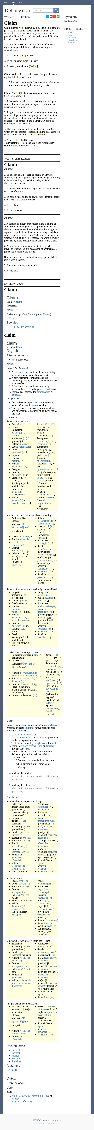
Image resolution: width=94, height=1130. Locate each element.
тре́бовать (52, 1006)
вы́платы (50, 691)
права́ (40, 477)
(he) (27, 895)
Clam (70, 35)
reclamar (41, 809)
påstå (49, 926)
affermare (16, 909)
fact (28, 737)
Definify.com (42, 1120)
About (47, 1124)
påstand (41, 537)
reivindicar (42, 806)
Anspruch (16, 475)
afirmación (42, 568)
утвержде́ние (44, 560)
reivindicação (43, 441)
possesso (17, 986)
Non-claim (72, 38)
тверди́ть (42, 914)
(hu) (20, 491)
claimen (15, 835)
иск (47, 680)
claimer (15, 1055)
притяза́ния (43, 469)
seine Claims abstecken (23, 326)
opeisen (22, 832)
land (54, 743)
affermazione (43, 523)
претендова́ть (44, 820)
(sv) (47, 503)
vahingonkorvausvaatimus (24, 675)
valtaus (15, 611)
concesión (42, 628)
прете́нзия (42, 460)
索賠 (24, 663)
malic (14, 1069)
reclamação (51, 666)
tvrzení (22, 536)
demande (16, 681)
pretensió (24, 444)
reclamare (16, 866)
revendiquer (17, 846)
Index (21, 2)
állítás (14, 564)
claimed (21, 730)
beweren (23, 883)
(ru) (50, 460)
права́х (43, 854)
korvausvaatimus (28, 672)
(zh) (16, 527)
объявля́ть (42, 843)
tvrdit (21, 880)
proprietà (41, 600)
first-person (17, 1095)
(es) (51, 494)
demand (17, 372)
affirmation (17, 545)
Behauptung (17, 550)
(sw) (51, 497)
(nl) (23, 452)
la (30, 980)
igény (14, 491)
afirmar (41, 892)
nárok (22, 446)
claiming (28, 727)
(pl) (50, 435)
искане (15, 432)
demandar (42, 1031)
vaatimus (16, 460)
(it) (21, 500)
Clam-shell (72, 42)
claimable (16, 1050)
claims (23, 368)
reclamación (43, 494)
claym (15, 359)
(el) (28, 477)
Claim (19, 347)
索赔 (22, 1021)
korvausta (17, 1033)
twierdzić (42, 883)
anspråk (41, 503)
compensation (43, 392)
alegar (40, 889)
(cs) (27, 446)
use (45, 743)
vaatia (23, 840)
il (12, 986)
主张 (22, 527)
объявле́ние (43, 554)
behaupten (17, 892)
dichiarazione (44, 520)
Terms (53, 1124)
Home (6, 2)
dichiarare (16, 906)
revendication (18, 620)
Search (13, 2)
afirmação (42, 543)
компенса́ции (44, 1015)
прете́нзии (42, 829)
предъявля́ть (50, 826)
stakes (35, 405)
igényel (15, 857)
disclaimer (17, 1061)
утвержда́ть (43, 909)
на (54, 823)
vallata (15, 960)
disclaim (16, 1058)
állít (25, 900)
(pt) (52, 441)
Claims (31, 314)
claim (19, 301)
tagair (40, 863)
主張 (49, 526)
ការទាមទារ (50, 424)
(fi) (22, 460)
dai (47, 497)
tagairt (40, 489)
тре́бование (52, 688)
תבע (23, 969)
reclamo (15, 500)
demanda (50, 708)
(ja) (54, 526)
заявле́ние (42, 549)
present (35, 1095)
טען (22, 895)
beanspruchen (18, 851)
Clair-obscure (73, 40)
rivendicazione (19, 503)
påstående (42, 577)
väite (22, 539)
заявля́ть (52, 835)
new (23, 737)
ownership (28, 734)
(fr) (25, 466)
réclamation (17, 466)
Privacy (41, 1124)
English (70, 21)
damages (16, 394)
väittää (23, 886)
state (17, 737)
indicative (44, 1095)
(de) (24, 475)
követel (15, 860)
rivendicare (17, 868)
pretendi (27, 837)
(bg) (21, 432)
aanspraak (16, 452)
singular (27, 1095)
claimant (16, 1053)
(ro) (48, 449)
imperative (17, 1101)
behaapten (16, 914)
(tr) (45, 931)
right (38, 743)
